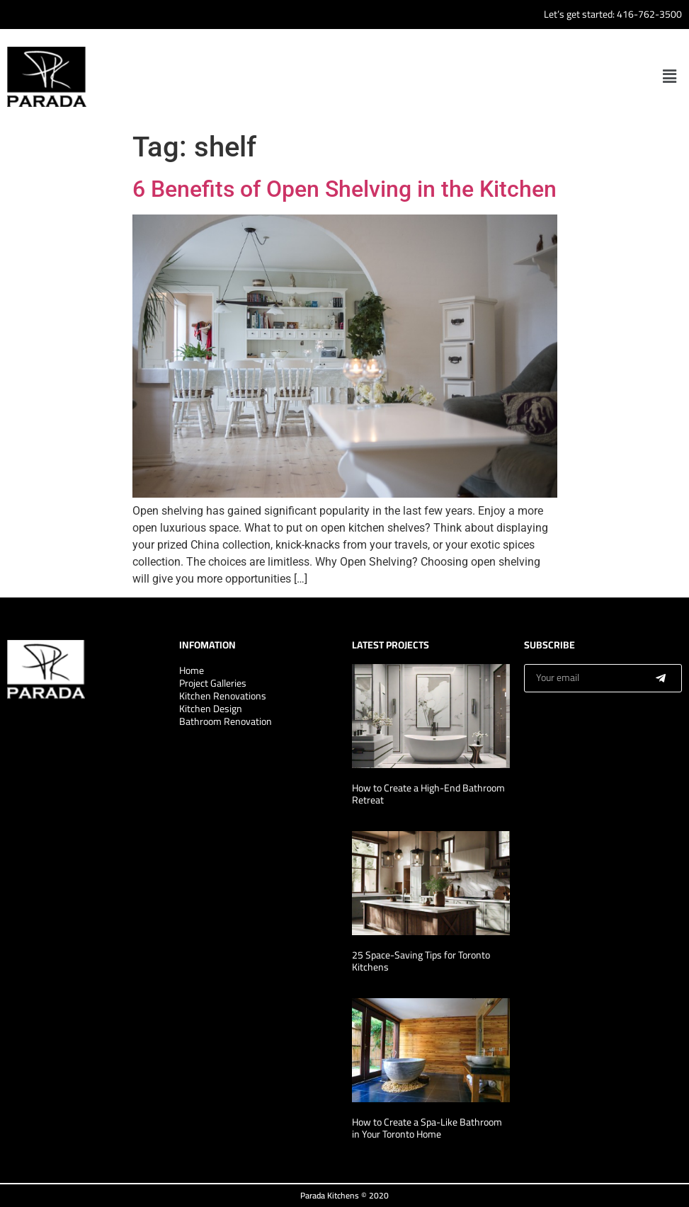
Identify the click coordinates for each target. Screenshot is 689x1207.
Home (191, 670)
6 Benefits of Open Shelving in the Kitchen (344, 189)
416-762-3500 (649, 14)
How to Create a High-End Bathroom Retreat (428, 794)
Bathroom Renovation (225, 721)
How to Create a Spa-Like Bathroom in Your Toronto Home (427, 1128)
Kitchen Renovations (222, 696)
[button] (670, 76)
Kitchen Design (210, 708)
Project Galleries (212, 683)
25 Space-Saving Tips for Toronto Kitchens (421, 961)
